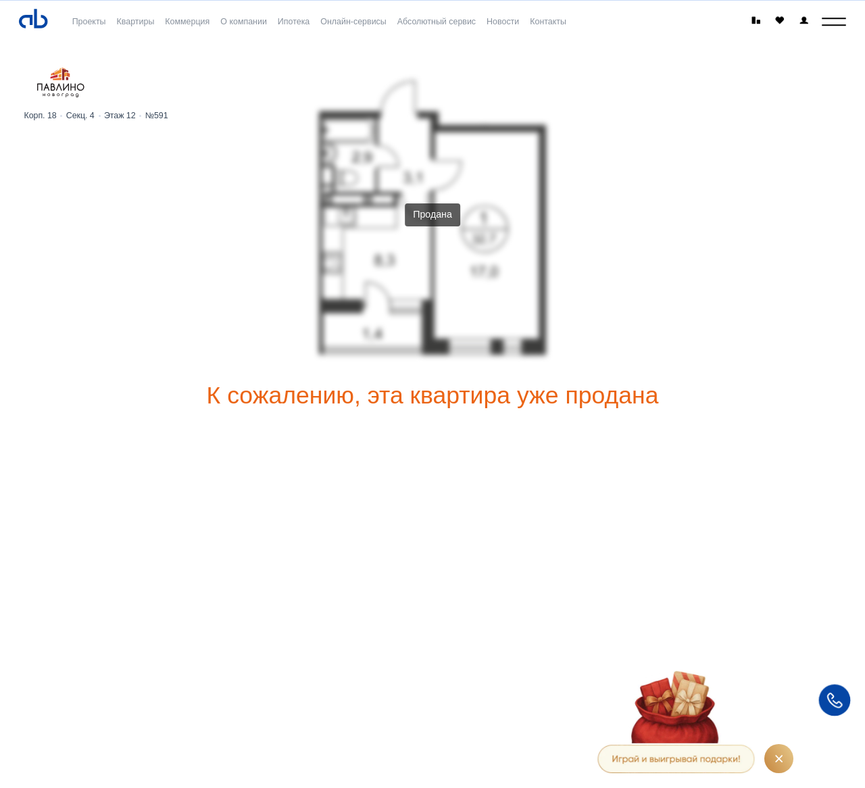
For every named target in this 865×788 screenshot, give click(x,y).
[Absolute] (33, 19)
